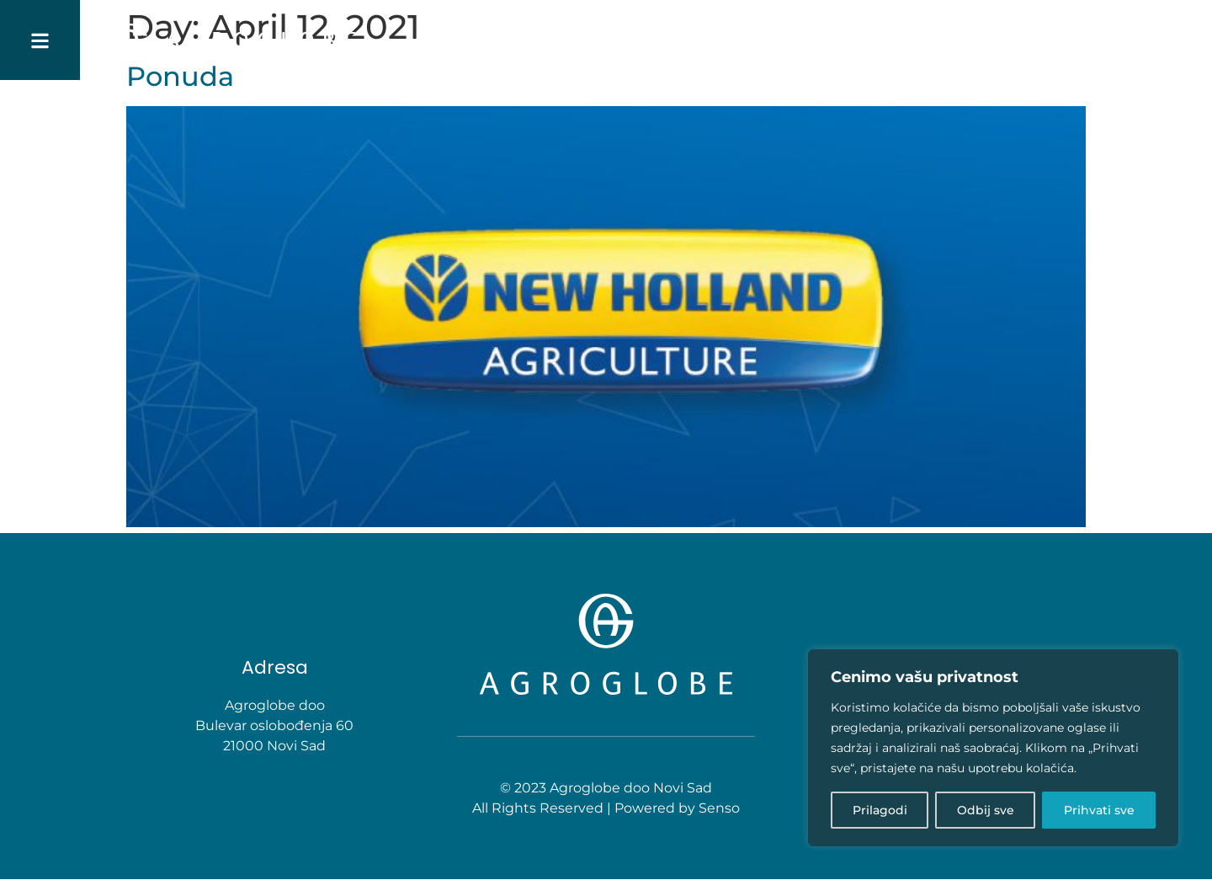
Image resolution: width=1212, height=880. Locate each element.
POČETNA (597, 40)
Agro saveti (940, 40)
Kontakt (1167, 40)
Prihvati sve (1099, 810)
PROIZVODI (841, 40)
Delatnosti (745, 40)
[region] (993, 747)
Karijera (1094, 40)
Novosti (1022, 40)
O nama (666, 40)
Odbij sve (985, 810)
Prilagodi (880, 810)
